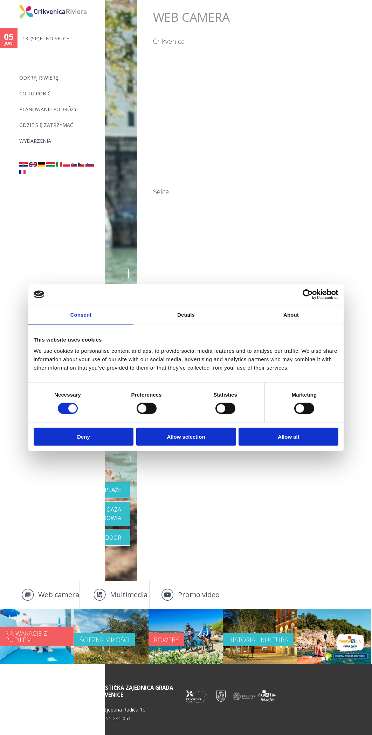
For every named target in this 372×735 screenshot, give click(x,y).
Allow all (288, 436)
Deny (83, 436)
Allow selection (186, 436)
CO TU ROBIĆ (35, 93)
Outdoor (107, 537)
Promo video (199, 594)
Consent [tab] (81, 315)
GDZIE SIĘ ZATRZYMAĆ (46, 125)
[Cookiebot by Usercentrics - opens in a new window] (307, 294)
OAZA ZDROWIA (108, 514)
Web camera (58, 594)
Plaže (113, 490)
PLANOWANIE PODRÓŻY (48, 109)
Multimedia (128, 594)
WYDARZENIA (35, 140)
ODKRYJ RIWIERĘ (38, 77)
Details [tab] (186, 315)
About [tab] (291, 315)
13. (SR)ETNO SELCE (45, 38)
